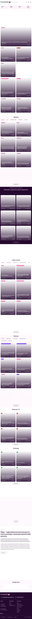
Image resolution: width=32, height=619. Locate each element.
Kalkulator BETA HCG (20, 605)
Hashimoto (26, 119)
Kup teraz (16, 521)
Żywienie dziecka (4, 340)
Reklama (10, 604)
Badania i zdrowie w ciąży (4, 78)
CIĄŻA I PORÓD (19, 78)
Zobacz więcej (16, 184)
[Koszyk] (28, 2)
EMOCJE (2, 63)
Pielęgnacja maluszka (23, 338)
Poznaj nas (3, 552)
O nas (10, 602)
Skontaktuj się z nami (12, 605)
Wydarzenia (18, 610)
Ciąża (17, 602)
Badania (18, 122)
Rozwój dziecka (8, 338)
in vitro (7, 119)
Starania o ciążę (19, 606)
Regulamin (15, 617)
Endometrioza (20, 119)
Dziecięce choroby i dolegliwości (6, 343)
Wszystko (3, 119)
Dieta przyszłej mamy (23, 262)
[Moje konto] (26, 2)
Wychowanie (10, 340)
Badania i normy (3, 98)
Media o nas (18, 609)
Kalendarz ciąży (8, 262)
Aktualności (3, 374)
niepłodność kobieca (13, 119)
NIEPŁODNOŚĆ (3, 27)
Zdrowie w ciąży (15, 262)
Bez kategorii (19, 98)
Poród (29, 262)
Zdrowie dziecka (15, 338)
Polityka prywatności (10, 617)
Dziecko (18, 374)
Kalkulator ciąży (19, 604)
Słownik (18, 612)
